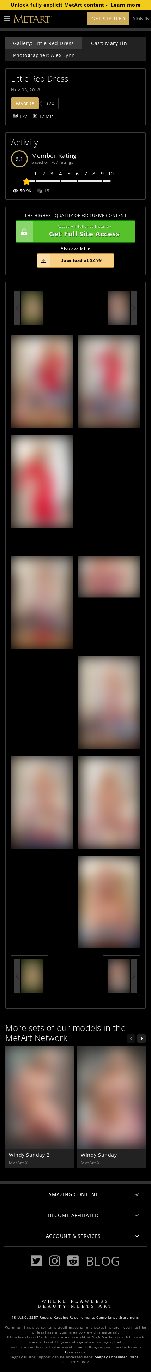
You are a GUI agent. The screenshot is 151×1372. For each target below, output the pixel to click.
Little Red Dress (39, 78)
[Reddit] (73, 1261)
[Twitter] (36, 1261)
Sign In (141, 19)
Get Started (108, 18)
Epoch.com (75, 1352)
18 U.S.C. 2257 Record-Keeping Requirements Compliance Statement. (76, 1317)
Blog (103, 1261)
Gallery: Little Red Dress (43, 43)
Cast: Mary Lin (109, 43)
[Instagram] (54, 1261)
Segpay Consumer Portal (117, 1357)
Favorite (25, 103)
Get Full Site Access (74, 231)
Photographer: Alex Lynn (44, 55)
